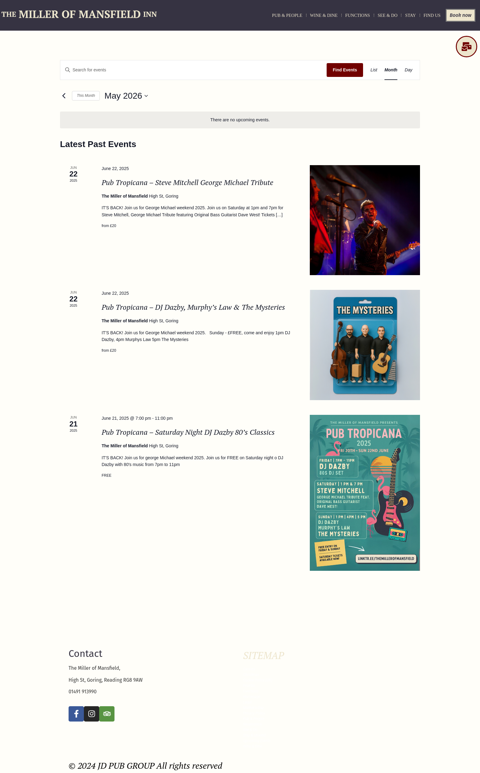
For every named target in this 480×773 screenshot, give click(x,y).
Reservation (252, 724)
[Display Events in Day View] (408, 70)
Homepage (252, 697)
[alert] (240, 120)
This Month (86, 95)
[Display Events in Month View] (390, 70)
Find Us (432, 15)
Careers (249, 669)
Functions (357, 15)
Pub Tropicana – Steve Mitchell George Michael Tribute (187, 182)
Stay (410, 15)
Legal (247, 702)
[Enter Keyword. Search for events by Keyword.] (193, 70)
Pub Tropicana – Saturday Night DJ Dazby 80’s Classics (188, 432)
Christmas (251, 675)
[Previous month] (63, 96)
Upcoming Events (257, 741)
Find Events (345, 69)
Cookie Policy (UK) (257, 680)
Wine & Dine (324, 15)
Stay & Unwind (254, 735)
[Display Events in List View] (373, 70)
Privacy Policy (254, 713)
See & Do (388, 15)
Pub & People (287, 15)
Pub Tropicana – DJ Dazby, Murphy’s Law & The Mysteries (193, 307)
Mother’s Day (253, 708)
